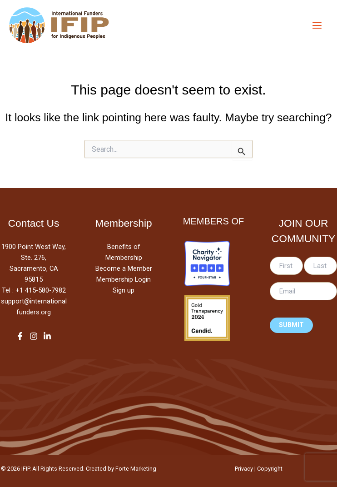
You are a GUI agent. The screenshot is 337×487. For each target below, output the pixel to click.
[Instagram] (34, 336)
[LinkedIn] (47, 336)
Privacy (244, 468)
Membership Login (123, 279)
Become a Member (123, 268)
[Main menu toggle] (317, 25)
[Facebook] (20, 336)
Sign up (123, 290)
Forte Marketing (135, 468)
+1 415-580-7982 (40, 290)
